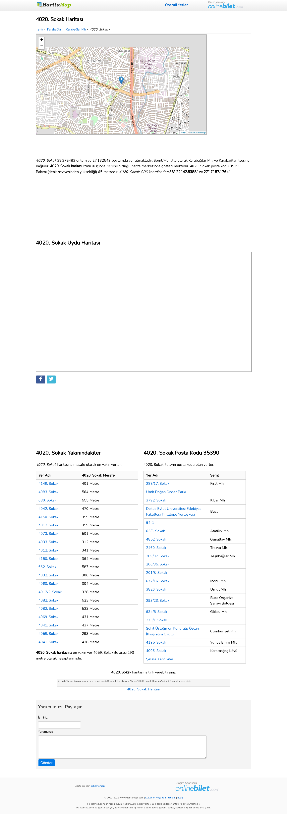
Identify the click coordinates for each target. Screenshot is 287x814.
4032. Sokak (48, 575)
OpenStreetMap (198, 132)
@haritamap (98, 785)
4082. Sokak (48, 600)
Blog (180, 797)
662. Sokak (47, 566)
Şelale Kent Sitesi (160, 659)
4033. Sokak (48, 542)
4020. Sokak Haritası (143, 689)
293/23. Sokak (157, 600)
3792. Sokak (156, 500)
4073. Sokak (48, 533)
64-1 (150, 522)
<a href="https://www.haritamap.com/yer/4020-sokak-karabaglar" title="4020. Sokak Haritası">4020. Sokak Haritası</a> (143, 682)
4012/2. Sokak (50, 592)
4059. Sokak (48, 633)
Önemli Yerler (176, 5)
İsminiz (43, 717)
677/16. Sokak (157, 581)
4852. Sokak (156, 539)
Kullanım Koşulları (155, 797)
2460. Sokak (156, 547)
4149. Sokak (48, 483)
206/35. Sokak (157, 564)
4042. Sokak (48, 508)
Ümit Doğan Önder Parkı (166, 492)
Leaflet (183, 132)
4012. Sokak (48, 525)
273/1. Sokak (156, 620)
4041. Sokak (48, 625)
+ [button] (41, 40)
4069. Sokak (48, 616)
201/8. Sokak (156, 572)
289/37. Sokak (157, 556)
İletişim (172, 797)
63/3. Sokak (155, 531)
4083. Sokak (48, 492)
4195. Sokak (156, 642)
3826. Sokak (156, 589)
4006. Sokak (156, 650)
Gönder (46, 762)
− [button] (41, 46)
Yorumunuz (45, 731)
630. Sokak (47, 500)
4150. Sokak (48, 517)
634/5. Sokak (156, 611)
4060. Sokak (48, 583)
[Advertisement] (229, 94)
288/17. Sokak (157, 483)
